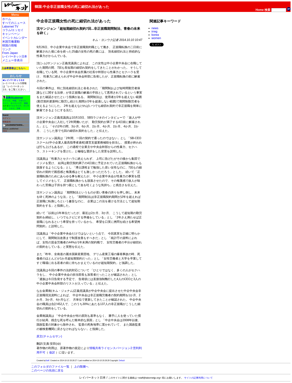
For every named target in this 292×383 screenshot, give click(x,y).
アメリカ (6, 101)
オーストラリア (14, 106)
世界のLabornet (14, 97)
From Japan (10, 53)
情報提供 (7, 122)
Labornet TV (10, 26)
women (156, 38)
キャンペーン (11, 33)
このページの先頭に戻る (47, 370)
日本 (18, 108)
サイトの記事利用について (198, 377)
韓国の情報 (9, 45)
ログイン (7, 118)
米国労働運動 (11, 41)
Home (259, 9)
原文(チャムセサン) (49, 336)
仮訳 (52, 352)
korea (155, 34)
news (155, 28)
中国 (14, 101)
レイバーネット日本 (14, 56)
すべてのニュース (14, 22)
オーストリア (16, 103)
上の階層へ (81, 366)
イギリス (22, 101)
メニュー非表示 (12, 60)
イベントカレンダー (14, 37)
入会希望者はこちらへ (13, 68)
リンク (6, 49)
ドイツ (5, 103)
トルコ (11, 108)
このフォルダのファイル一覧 (50, 366)
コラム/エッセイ (12, 30)
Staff (47, 361)
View (5, 131)
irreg (154, 31)
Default (122, 361)
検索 (267, 9)
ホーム (6, 19)
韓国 (26, 103)
